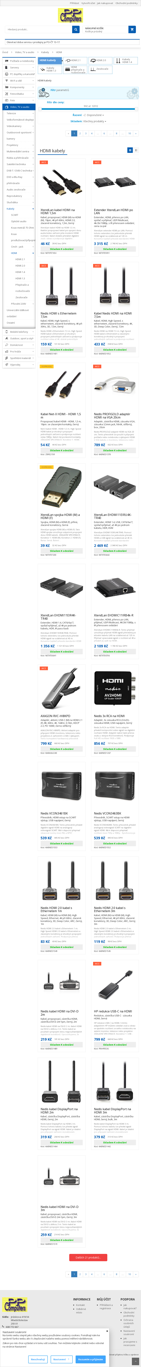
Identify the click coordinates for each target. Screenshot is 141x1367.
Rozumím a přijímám (90, 1359)
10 (129, 133)
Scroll (135, 1361)
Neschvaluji (38, 1359)
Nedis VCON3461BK (62, 815)
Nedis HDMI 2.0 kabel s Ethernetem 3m (115, 911)
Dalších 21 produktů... (88, 1257)
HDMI (59, 52)
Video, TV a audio (24, 52)
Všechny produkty (88, 121)
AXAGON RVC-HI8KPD (62, 717)
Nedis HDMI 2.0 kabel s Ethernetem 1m (62, 911)
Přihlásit (74, 3)
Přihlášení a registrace (106, 1306)
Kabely (45, 52)
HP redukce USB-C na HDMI (115, 1013)
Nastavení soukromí (129, 1332)
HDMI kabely (48, 60)
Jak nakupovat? (130, 1306)
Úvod (5, 52)
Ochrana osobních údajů (129, 1323)
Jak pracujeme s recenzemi (130, 1342)
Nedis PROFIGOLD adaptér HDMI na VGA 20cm (115, 417)
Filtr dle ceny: (55, 102)
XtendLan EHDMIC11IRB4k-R (115, 617)
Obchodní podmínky (126, 3)
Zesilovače (99, 69)
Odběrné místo (81, 1310)
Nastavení (61, 1359)
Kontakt (80, 1305)
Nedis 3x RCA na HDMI (115, 717)
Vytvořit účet (88, 3)
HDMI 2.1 (73, 60)
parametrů (60, 90)
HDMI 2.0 (98, 60)
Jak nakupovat (105, 3)
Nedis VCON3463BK (115, 815)
